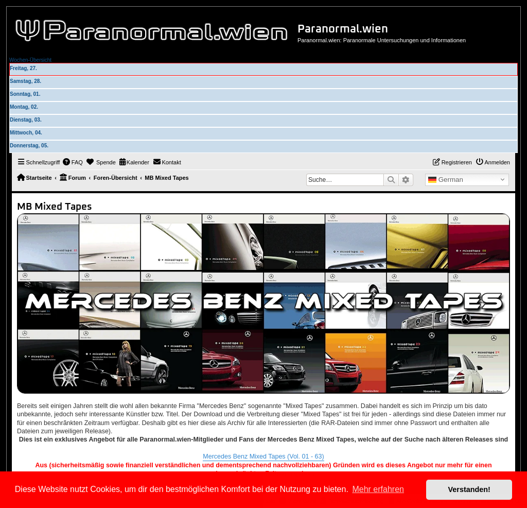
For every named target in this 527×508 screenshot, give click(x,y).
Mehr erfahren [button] (378, 489)
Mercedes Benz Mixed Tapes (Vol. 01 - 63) (263, 456)
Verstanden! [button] (469, 489)
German (445, 180)
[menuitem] (72, 162)
